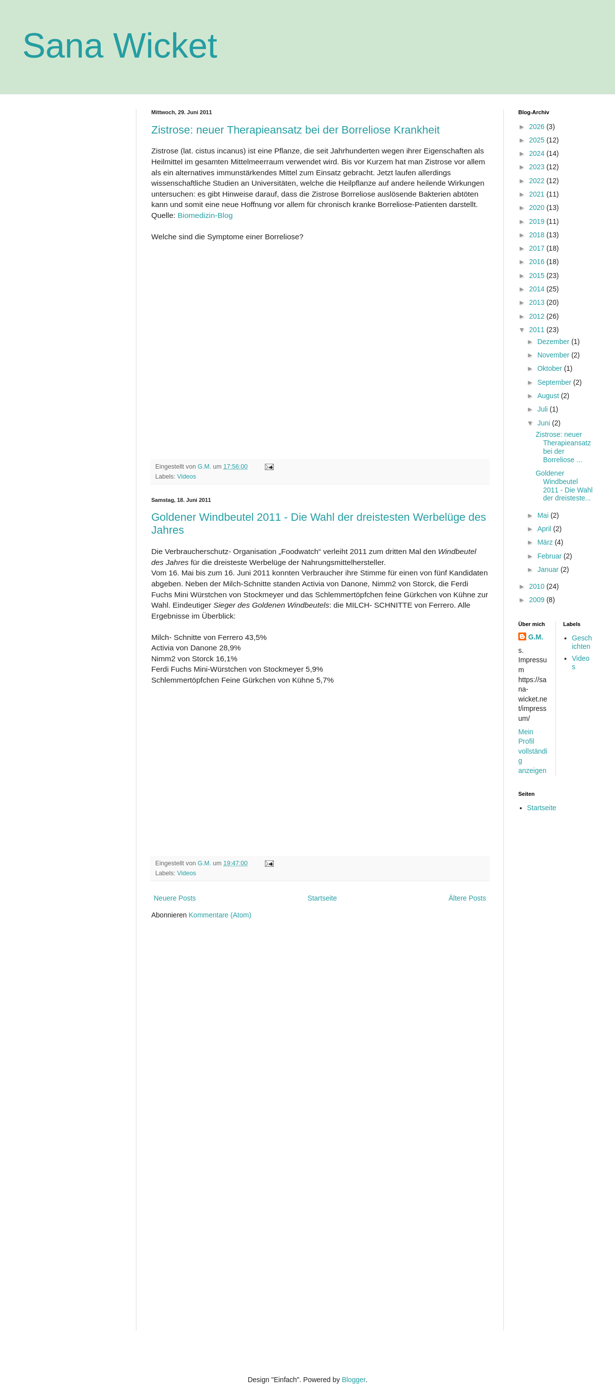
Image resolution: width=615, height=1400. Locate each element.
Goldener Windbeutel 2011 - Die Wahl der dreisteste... (564, 485)
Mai (543, 515)
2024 (538, 153)
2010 (538, 586)
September (555, 382)
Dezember (554, 342)
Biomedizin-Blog (205, 215)
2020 (538, 207)
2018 (538, 235)
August (548, 396)
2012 (538, 316)
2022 (538, 181)
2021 (538, 194)
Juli (543, 409)
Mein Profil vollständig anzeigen (532, 751)
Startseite (322, 898)
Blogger (353, 1380)
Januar (548, 569)
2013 (538, 302)
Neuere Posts (175, 898)
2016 (538, 262)
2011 (538, 330)
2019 (538, 221)
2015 (538, 276)
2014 (538, 289)
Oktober (550, 368)
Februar (550, 556)
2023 (538, 167)
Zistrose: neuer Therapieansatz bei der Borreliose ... (563, 446)
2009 (538, 600)
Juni (544, 423)
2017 (538, 248)
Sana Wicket (119, 45)
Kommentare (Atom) (220, 915)
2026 (538, 127)
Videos (186, 476)
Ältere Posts (467, 898)
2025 (538, 140)
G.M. (535, 637)
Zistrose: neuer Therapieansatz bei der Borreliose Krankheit (295, 130)
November (554, 355)
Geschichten (582, 642)
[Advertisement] (72, 258)
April (545, 529)
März (545, 542)
